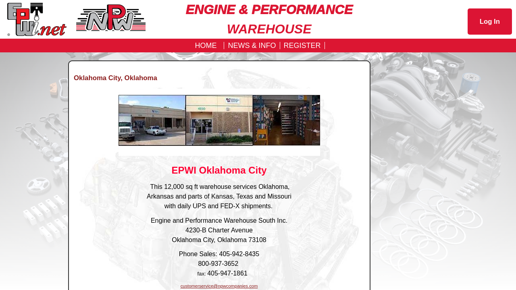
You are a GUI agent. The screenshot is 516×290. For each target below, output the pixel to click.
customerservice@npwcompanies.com (219, 286)
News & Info (252, 45)
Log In (490, 21)
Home (205, 45)
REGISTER (302, 45)
